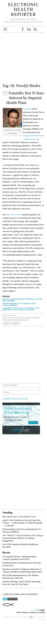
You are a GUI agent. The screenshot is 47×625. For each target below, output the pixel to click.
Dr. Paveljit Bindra (31, 318)
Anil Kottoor (14, 318)
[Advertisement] (23, 59)
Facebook (22, 29)
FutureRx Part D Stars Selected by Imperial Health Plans (25, 98)
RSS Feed (35, 29)
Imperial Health (21, 320)
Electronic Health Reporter (23, 9)
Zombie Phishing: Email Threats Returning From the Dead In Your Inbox (21, 582)
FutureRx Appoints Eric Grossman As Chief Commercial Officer (19, 304)
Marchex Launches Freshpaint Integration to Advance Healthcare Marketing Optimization (22, 570)
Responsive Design (11, 617)
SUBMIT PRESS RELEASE (15, 398)
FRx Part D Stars (13, 214)
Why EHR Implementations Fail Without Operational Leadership (20, 576)
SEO (25, 617)
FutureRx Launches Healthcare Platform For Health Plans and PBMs (22, 300)
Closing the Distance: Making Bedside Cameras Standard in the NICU (19, 557)
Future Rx (7, 320)
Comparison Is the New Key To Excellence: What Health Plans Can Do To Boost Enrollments (20, 309)
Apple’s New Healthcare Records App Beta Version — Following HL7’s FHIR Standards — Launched (22, 523)
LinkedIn (29, 29)
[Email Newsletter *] (21, 385)
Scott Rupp (10, 315)
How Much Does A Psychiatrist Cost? (19, 516)
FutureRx (27, 109)
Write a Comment (11, 323)
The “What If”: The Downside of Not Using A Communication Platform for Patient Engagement (22, 538)
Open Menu (5, 29)
